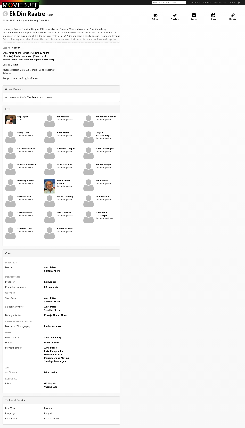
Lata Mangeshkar (54, 351)
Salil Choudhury (52, 337)
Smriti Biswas (63, 212)
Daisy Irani (23, 132)
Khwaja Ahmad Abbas (55, 315)
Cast (8, 109)
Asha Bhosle (51, 347)
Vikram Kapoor (64, 228)
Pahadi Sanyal (103, 164)
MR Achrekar (51, 372)
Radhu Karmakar (53, 326)
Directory (194, 2)
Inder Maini (62, 132)
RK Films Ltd (51, 286)
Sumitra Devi (24, 228)
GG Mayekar (50, 383)
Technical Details (15, 400)
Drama (14, 64)
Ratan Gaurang (64, 196)
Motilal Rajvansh (26, 164)
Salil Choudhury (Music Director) (36, 59)
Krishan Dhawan (26, 148)
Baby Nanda (62, 116)
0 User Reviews (14, 89)
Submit (207, 2)
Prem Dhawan (51, 342)
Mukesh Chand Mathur (56, 357)
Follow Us (220, 2)
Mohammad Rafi (53, 354)
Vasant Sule (50, 386)
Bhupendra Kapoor (105, 116)
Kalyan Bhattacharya (103, 134)
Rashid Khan (24, 196)
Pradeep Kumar (25, 180)
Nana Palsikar (64, 164)
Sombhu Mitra (52, 270)
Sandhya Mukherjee (55, 361)
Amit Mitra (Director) (20, 52)
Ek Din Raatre (27, 14)
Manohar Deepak (65, 148)
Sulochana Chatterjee (101, 214)
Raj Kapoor (14, 47)
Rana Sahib (101, 180)
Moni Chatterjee (104, 148)
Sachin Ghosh (24, 212)
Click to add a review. (40, 97)
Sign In (231, 2)
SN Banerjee (102, 196)
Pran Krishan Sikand (63, 182)
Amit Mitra (50, 267)
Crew (8, 253)
